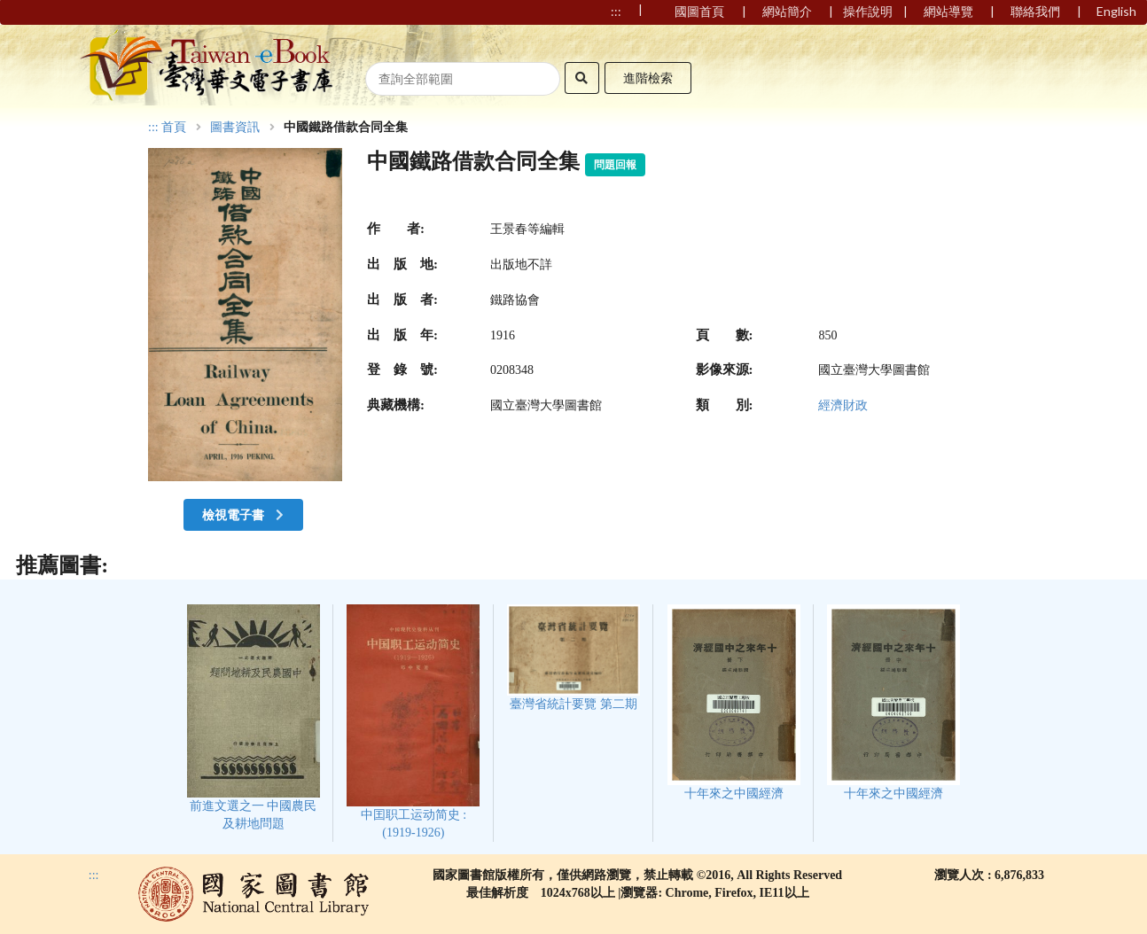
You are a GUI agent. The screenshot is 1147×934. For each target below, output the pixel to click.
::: (153, 127)
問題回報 (615, 165)
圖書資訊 (235, 127)
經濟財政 (843, 405)
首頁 (173, 127)
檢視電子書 (244, 514)
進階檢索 (648, 77)
